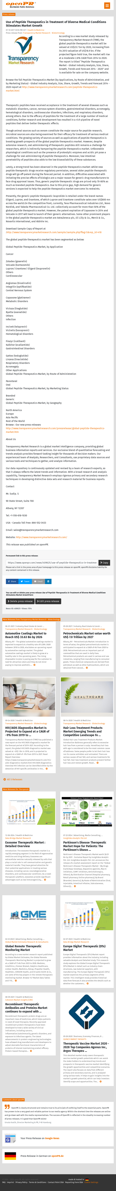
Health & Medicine (36, 30)
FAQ (3, 1182)
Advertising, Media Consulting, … (88, 835)
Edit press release (48, 601)
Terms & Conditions (37, 1182)
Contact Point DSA (56, 1182)
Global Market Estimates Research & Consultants (26, 942)
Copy (104, 562)
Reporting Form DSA (74, 1182)
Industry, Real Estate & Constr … (30, 626)
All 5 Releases (12, 779)
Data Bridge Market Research (18, 838)
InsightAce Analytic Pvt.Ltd (75, 838)
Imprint (10, 1182)
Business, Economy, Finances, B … (88, 1036)
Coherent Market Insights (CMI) (19, 1000)
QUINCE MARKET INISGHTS (74, 1039)
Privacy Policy (21, 1182)
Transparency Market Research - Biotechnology (44, 33)
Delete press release (20, 601)
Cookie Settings (91, 1182)
